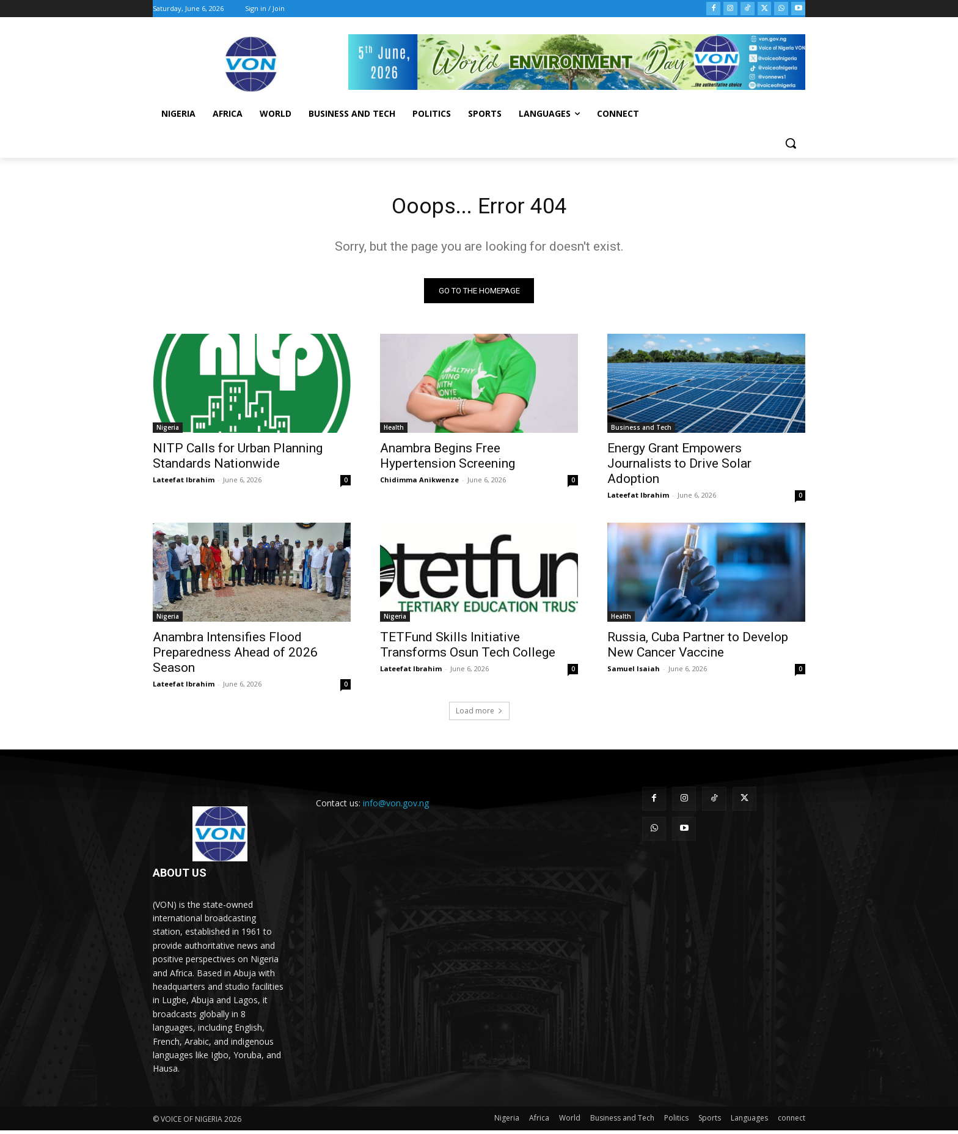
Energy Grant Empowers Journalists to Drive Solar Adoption (679, 467)
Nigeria (167, 431)
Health (394, 431)
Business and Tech (641, 431)
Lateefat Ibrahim (183, 483)
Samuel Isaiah (633, 672)
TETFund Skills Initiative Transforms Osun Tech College (467, 648)
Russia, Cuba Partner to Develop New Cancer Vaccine (697, 648)
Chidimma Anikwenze (419, 483)
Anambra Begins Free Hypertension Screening (447, 459)
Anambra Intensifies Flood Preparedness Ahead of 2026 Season (235, 656)
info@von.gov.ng (396, 806)
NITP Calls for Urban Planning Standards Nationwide (238, 459)
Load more (479, 714)
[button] (790, 143)
